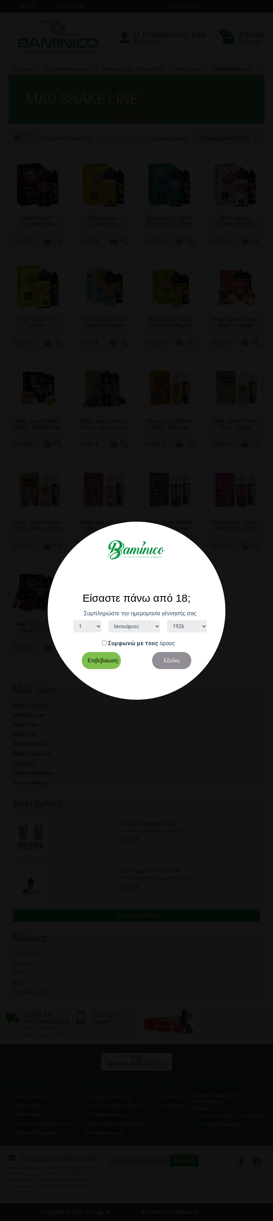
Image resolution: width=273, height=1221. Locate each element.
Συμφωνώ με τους (133, 643)
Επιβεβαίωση (102, 660)
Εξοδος (172, 660)
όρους (167, 643)
